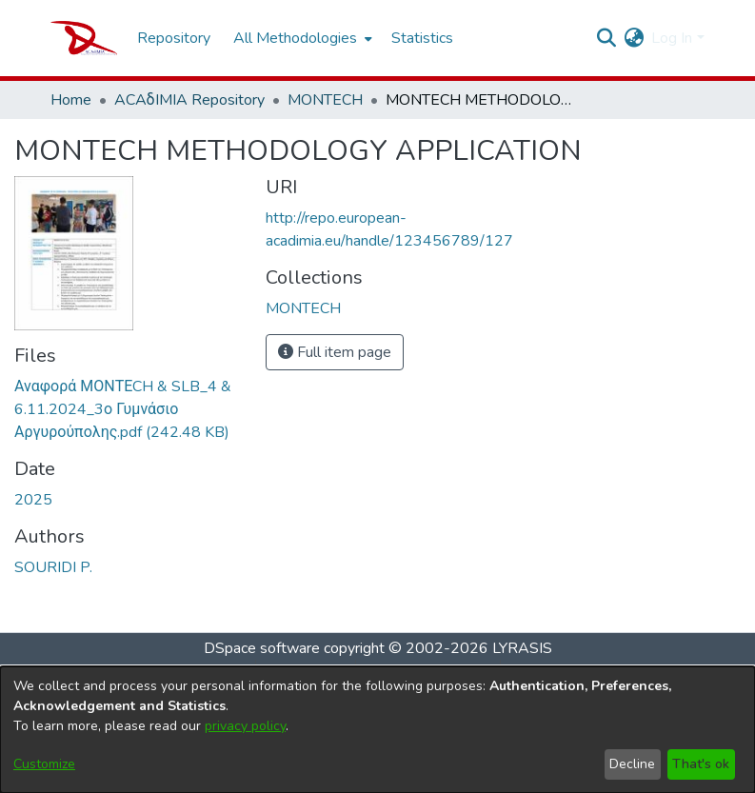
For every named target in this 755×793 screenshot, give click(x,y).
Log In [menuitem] (671, 38)
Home (70, 99)
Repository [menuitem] (173, 38)
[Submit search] (606, 38)
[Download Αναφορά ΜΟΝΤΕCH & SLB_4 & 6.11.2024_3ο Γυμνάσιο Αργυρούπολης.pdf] (122, 409)
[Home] (84, 38)
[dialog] (377, 729)
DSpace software (262, 648)
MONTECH (325, 99)
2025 (33, 499)
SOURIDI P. (53, 567)
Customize (44, 764)
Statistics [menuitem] (422, 38)
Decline (632, 764)
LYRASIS (522, 648)
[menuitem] (300, 38)
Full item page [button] (334, 352)
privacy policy (245, 726)
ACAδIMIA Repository (189, 99)
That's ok (700, 764)
